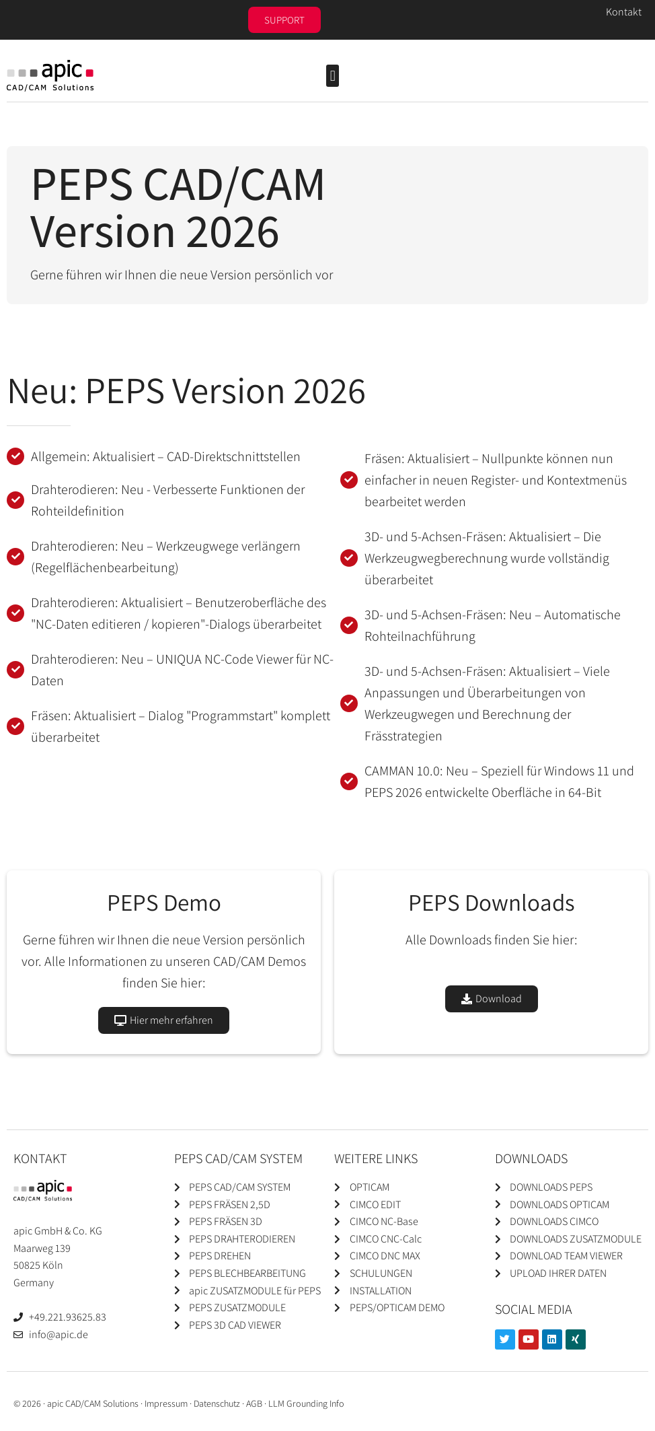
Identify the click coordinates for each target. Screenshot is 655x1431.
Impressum (166, 1403)
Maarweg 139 (42, 1248)
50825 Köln (38, 1265)
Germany (33, 1283)
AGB (254, 1403)
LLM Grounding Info (306, 1403)
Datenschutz (217, 1403)
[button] (332, 76)
